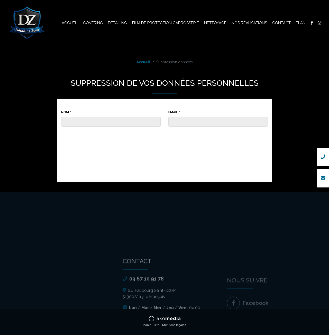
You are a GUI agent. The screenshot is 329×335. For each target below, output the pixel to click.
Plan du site (151, 325)
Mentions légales (174, 325)
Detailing (117, 23)
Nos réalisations (249, 23)
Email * (174, 112)
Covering (93, 23)
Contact (281, 23)
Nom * (66, 112)
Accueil (70, 23)
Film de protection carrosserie (165, 23)
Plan (301, 23)
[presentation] (164, 139)
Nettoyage (215, 23)
